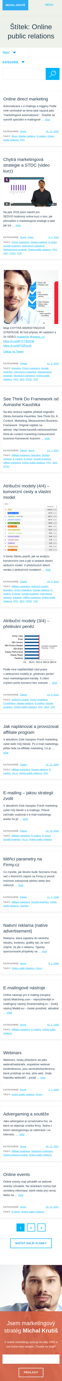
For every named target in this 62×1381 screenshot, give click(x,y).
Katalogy (17, 597)
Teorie (23, 131)
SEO (5, 253)
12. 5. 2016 (53, 363)
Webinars (12, 1052)
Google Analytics (12, 246)
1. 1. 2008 (53, 1089)
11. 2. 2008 (53, 897)
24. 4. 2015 (53, 581)
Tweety (23, 363)
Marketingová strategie (15, 249)
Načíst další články (31, 1243)
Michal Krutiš (15, 5)
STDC (12, 253)
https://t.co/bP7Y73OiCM (18, 341)
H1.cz (15, 773)
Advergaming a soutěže (26, 1114)
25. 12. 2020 (52, 131)
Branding (16, 368)
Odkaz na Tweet (13, 351)
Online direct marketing (25, 99)
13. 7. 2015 (53, 450)
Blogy (14, 136)
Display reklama (26, 136)
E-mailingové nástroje (24, 987)
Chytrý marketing (20, 242)
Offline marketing (12, 462)
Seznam (24, 905)
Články (23, 450)
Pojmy (39, 968)
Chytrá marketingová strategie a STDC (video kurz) (26, 165)
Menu (49, 4)
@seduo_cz (37, 336)
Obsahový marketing (24, 375)
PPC (22, 140)
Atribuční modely (39, 586)
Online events (16, 1174)
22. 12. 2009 (52, 764)
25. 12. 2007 (52, 1146)
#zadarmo (23, 336)
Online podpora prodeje (15, 1155)
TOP (19, 253)
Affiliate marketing (20, 455)
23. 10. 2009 (52, 831)
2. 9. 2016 (53, 237)
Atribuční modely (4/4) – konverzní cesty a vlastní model (27, 492)
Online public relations (39, 249)
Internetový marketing (33, 246)
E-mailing (41, 136)
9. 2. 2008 (53, 963)
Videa (30, 237)
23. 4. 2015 (53, 694)
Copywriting (9, 703)
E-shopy (52, 242)
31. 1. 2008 (53, 1024)
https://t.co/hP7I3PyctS (17, 345)
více (47, 119)
